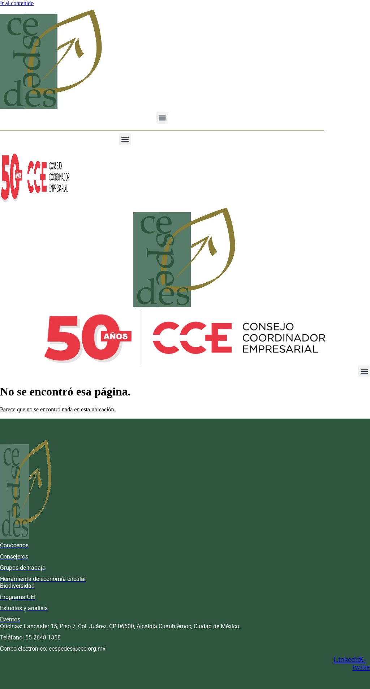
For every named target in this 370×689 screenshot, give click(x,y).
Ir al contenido (17, 3)
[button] (162, 118)
